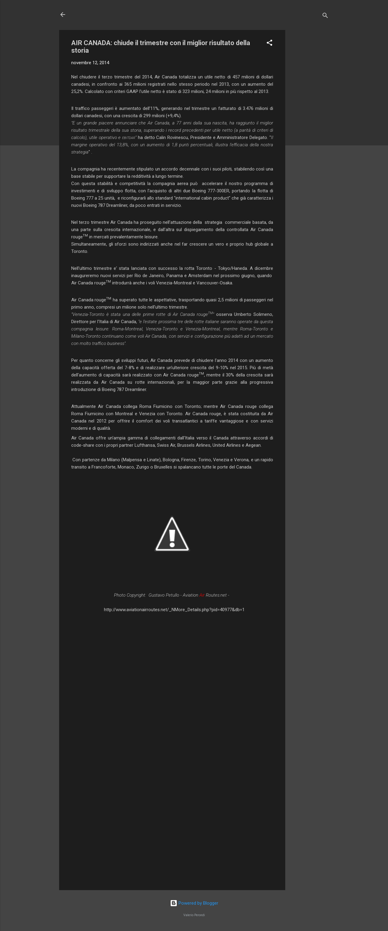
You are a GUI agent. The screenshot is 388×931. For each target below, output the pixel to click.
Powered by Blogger (194, 903)
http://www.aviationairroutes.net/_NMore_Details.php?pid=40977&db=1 (174, 609)
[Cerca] (325, 16)
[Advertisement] (309, 121)
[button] (269, 43)
